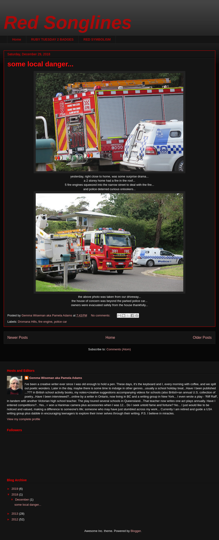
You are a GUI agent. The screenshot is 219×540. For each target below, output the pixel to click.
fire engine (45, 321)
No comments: (101, 315)
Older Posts (202, 337)
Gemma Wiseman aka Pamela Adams (55, 378)
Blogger (135, 531)
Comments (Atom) (119, 349)
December (22, 499)
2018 (15, 494)
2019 (15, 488)
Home (16, 39)
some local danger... (40, 64)
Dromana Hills (27, 321)
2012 (15, 519)
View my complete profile (23, 419)
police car (60, 321)
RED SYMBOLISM (97, 39)
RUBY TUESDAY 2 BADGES (52, 39)
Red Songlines (68, 22)
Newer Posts (17, 337)
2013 (15, 513)
